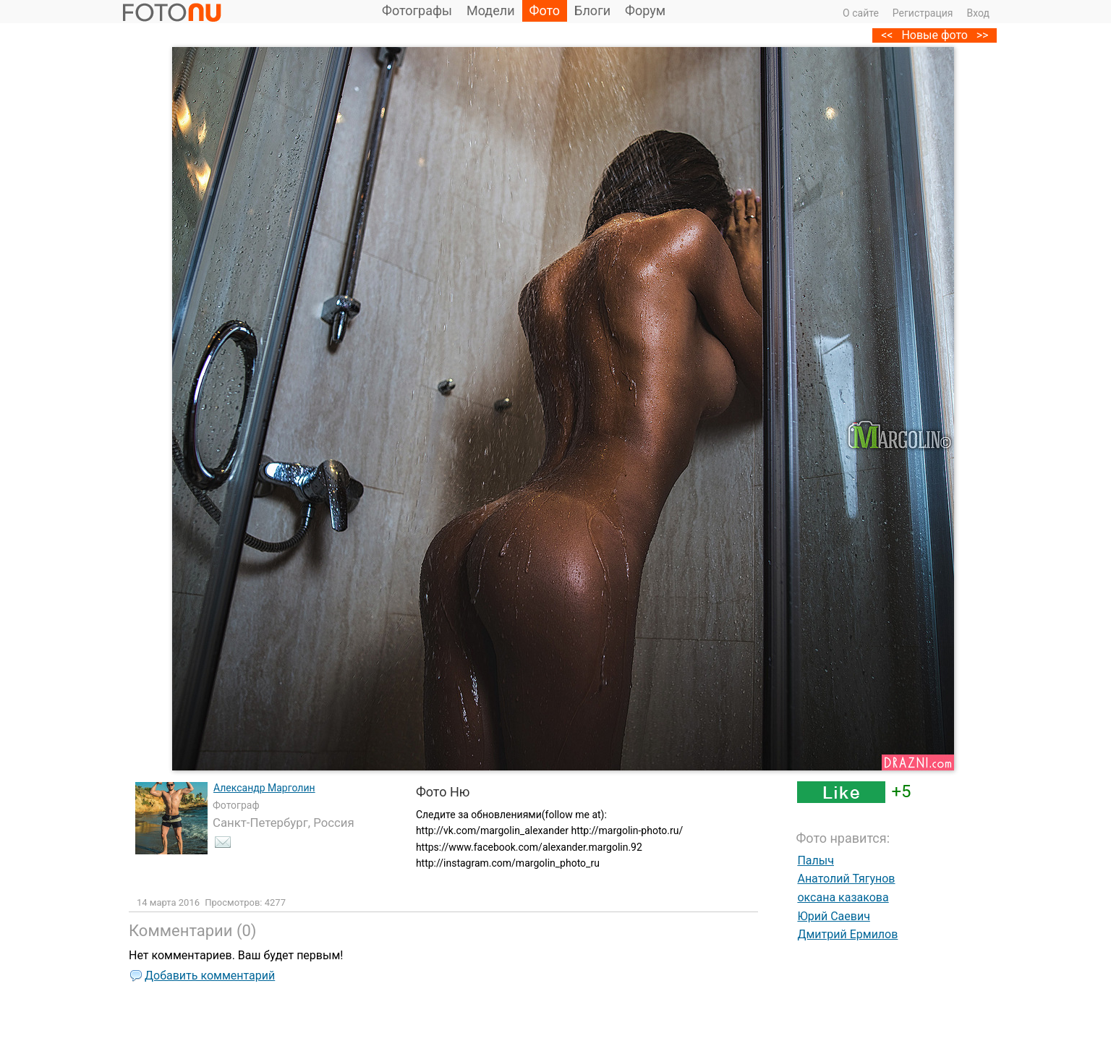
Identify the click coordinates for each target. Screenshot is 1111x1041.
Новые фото (934, 35)
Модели (491, 10)
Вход (978, 13)
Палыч (815, 860)
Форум (645, 10)
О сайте (861, 13)
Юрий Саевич (833, 916)
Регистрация (923, 13)
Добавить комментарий (210, 975)
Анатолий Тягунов (846, 878)
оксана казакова (842, 897)
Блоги (592, 10)
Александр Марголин (264, 788)
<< (887, 35)
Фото (545, 10)
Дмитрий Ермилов (847, 934)
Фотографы (417, 10)
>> (982, 35)
